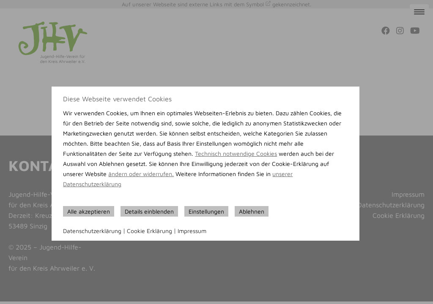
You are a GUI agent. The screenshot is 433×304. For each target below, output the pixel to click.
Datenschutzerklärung (92, 230)
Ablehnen (251, 211)
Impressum (192, 230)
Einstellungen (206, 211)
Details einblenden (149, 211)
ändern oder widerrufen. (141, 173)
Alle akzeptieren (88, 211)
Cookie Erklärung (149, 230)
